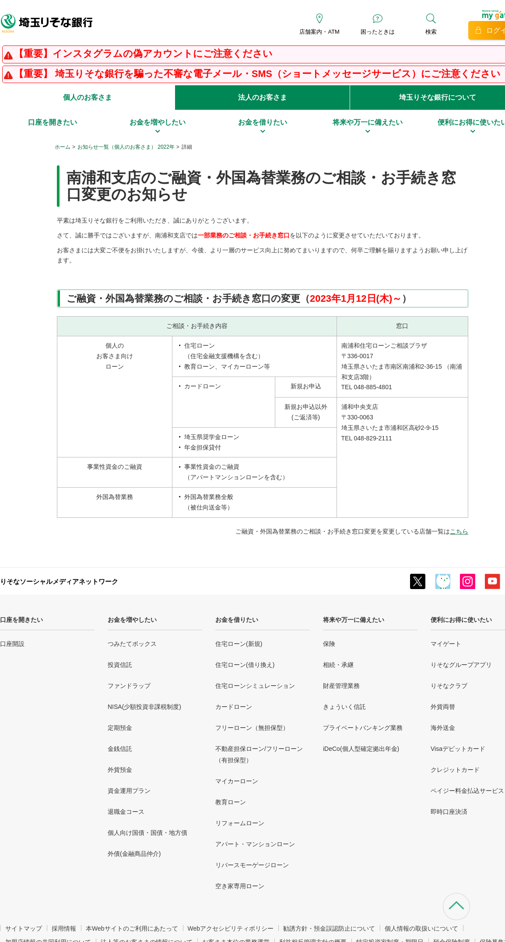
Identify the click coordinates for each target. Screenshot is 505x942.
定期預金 (120, 727)
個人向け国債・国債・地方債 (147, 832)
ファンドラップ (129, 685)
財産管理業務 (341, 685)
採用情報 (64, 928)
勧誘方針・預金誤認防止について (329, 928)
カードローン (233, 706)
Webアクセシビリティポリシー (231, 928)
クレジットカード (455, 769)
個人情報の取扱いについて (421, 928)
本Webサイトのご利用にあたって (132, 928)
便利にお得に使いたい (461, 619)
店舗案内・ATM (319, 31)
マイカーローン (236, 781)
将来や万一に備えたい (353, 619)
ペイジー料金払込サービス (467, 790)
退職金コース (126, 811)
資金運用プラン (129, 790)
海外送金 (443, 727)
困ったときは (378, 31)
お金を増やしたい (132, 619)
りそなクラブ (449, 685)
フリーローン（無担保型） (252, 727)
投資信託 (120, 664)
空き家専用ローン (239, 886)
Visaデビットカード (458, 748)
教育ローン (230, 802)
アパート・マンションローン (255, 844)
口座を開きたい (21, 619)
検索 (431, 31)
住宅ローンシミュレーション (255, 685)
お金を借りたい (236, 619)
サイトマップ (23, 928)
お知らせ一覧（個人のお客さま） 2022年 (126, 147)
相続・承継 (338, 664)
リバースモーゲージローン (252, 865)
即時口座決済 (449, 811)
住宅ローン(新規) (238, 643)
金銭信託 (120, 748)
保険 (329, 643)
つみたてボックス (132, 643)
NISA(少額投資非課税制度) (144, 706)
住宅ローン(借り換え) (244, 664)
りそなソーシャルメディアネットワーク (59, 581)
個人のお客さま (87, 97)
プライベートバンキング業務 (363, 727)
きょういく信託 (344, 706)
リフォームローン (239, 823)
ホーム (62, 147)
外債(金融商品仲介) (134, 853)
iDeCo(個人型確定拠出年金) (361, 748)
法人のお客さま (262, 97)
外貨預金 (120, 769)
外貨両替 (443, 706)
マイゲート (446, 643)
